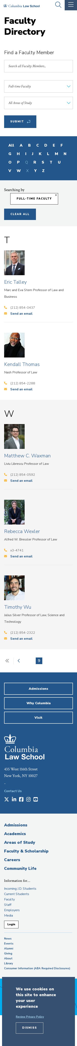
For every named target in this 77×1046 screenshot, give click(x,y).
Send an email (21, 313)
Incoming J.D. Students (20, 888)
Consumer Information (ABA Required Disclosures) (37, 968)
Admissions (15, 825)
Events (8, 944)
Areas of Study (19, 842)
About (8, 958)
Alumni (8, 948)
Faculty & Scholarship (26, 851)
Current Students (16, 894)
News (7, 939)
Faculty (9, 899)
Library (8, 963)
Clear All (20, 214)
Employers (12, 910)
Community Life (20, 868)
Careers (12, 860)
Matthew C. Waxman (27, 455)
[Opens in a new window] (6, 799)
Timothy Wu (17, 607)
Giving (8, 953)
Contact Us (13, 791)
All (11, 145)
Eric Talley (15, 282)
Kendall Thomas (22, 364)
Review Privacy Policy (30, 1017)
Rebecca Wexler (22, 531)
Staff (7, 905)
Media (8, 915)
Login (11, 924)
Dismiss (29, 1028)
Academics (15, 834)
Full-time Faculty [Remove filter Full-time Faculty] (34, 199)
